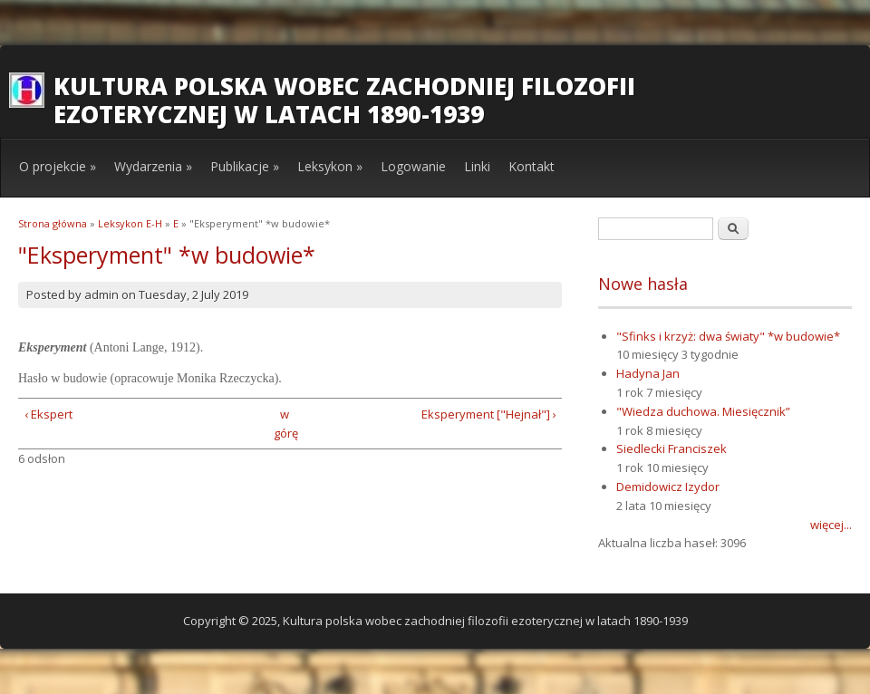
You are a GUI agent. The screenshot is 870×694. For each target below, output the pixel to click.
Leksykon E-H (130, 223)
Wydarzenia (153, 166)
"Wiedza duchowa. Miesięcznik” (703, 411)
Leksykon (329, 166)
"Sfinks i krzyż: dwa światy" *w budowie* (728, 336)
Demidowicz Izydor (668, 486)
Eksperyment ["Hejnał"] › (488, 414)
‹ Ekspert (48, 414)
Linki (477, 166)
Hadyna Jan (648, 373)
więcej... (831, 524)
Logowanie (413, 166)
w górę (284, 423)
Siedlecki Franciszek (671, 448)
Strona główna (52, 223)
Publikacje (244, 166)
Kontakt (531, 166)
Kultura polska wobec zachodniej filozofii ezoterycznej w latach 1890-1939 (344, 100)
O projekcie (57, 166)
